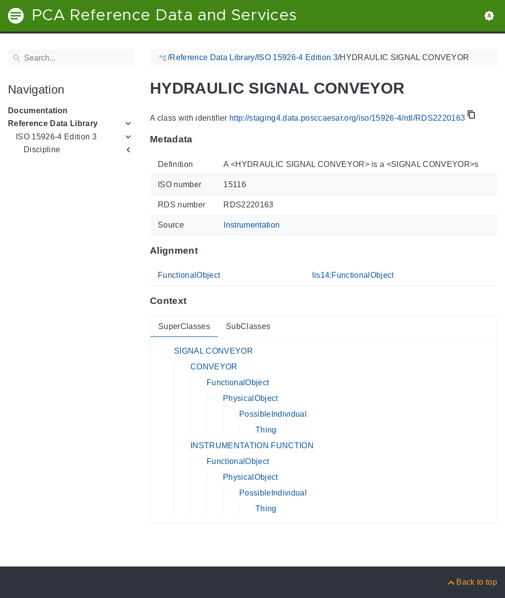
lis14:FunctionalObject (353, 275)
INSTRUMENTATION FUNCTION (252, 445)
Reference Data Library (53, 123)
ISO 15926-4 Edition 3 (56, 137)
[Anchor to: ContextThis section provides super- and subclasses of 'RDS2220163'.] (196, 301)
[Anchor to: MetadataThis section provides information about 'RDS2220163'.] (202, 139)
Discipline (42, 149)
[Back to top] (471, 582)
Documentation (38, 110)
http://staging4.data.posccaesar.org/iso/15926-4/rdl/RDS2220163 (347, 118)
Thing (266, 430)
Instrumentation (251, 225)
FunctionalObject (189, 275)
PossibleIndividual (273, 414)
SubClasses (248, 326)
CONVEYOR (214, 367)
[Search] (71, 58)
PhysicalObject (250, 398)
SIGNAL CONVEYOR (213, 351)
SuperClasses (184, 326)
